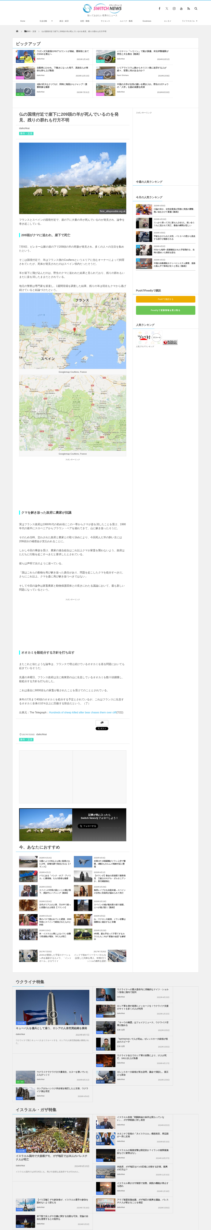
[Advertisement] (72, 468)
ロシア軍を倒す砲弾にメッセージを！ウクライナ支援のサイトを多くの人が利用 (173, 976)
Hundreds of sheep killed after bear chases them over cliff (82, 696)
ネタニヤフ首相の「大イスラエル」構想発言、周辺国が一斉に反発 (173, 1054)
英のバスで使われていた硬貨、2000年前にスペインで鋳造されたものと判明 (55, 905)
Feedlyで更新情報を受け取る (165, 294)
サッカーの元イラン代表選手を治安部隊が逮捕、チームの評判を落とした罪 (50, 1166)
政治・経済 (64, 21)
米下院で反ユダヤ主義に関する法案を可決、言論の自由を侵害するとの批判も (173, 1103)
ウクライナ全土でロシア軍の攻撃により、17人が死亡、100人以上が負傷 (113, 1009)
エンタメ (167, 21)
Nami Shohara (42, 78)
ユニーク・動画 (126, 21)
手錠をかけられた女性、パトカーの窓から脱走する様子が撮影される (174, 221)
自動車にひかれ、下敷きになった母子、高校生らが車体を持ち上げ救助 (173, 54)
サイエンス (105, 21)
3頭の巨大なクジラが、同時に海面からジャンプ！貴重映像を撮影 (113, 69)
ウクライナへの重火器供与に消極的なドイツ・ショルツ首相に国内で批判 (113, 976)
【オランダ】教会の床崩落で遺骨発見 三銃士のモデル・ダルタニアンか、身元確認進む (110, 862)
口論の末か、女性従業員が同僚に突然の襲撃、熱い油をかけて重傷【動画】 (174, 194)
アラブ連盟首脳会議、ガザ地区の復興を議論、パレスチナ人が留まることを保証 (113, 1103)
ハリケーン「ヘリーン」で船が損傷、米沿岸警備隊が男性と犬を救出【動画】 (113, 54)
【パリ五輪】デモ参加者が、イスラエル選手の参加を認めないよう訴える (173, 1087)
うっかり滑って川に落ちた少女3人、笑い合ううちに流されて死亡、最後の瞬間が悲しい (174, 207)
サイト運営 (71, 1215)
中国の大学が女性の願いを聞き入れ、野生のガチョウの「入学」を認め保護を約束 (173, 71)
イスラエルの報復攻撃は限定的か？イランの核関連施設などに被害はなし (113, 1070)
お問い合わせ (112, 1215)
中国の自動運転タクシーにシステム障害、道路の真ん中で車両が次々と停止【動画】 (174, 248)
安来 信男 (101, 997)
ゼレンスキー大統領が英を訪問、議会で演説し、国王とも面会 (113, 1023)
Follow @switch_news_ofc (110, 811)
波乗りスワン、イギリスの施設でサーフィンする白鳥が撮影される (50, 1153)
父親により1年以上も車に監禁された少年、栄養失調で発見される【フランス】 (55, 847)
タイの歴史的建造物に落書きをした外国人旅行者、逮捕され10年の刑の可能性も (50, 1193)
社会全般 (43, 21)
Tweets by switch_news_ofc (105, 1135)
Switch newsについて (52, 1215)
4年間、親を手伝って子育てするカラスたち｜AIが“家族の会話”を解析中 (110, 920)
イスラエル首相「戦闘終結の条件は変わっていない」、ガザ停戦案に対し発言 (113, 1054)
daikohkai (40, 62)
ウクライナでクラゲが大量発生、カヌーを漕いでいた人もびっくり (173, 1007)
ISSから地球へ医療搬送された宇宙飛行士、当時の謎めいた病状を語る (174, 234)
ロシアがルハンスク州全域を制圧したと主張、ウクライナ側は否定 (173, 1023)
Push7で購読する (165, 283)
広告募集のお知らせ (159, 1215)
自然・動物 (84, 21)
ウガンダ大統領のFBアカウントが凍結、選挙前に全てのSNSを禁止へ (53, 54)
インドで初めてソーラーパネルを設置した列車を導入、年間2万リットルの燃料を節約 (90, 941)
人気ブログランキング (145, 330)
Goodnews (147, 21)
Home (22, 21)
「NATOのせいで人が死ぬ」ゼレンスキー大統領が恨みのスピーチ (173, 990)
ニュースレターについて (135, 1215)
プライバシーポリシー (92, 1215)
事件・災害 (80, 61)
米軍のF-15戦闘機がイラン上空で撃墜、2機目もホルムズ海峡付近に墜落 (110, 847)
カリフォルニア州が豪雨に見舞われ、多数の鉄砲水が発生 (50, 1180)
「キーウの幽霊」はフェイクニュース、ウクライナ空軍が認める (113, 990)
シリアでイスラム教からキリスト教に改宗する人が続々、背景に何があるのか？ (53, 71)
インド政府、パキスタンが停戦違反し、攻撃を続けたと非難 (50, 1139)
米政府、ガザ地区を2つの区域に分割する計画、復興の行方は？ (172, 1069)
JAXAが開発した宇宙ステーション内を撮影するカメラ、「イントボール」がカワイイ (55, 941)
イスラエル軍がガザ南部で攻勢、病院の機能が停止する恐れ (113, 1085)
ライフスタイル (188, 21)
